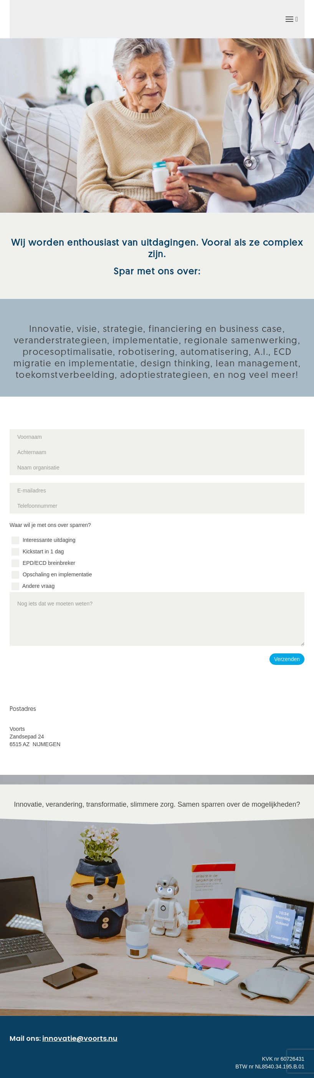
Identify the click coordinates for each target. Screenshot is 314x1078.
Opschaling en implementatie (52, 574)
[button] (291, 19)
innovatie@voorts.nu (79, 1038)
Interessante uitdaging (44, 540)
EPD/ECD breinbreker (43, 563)
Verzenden (287, 659)
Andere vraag (33, 586)
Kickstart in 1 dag (38, 551)
